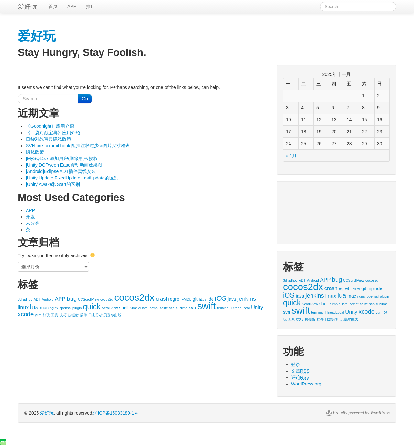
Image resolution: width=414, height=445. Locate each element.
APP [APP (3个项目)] (60, 299)
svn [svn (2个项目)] (192, 307)
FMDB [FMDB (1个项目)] (186, 299)
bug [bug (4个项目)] (72, 298)
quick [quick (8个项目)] (91, 306)
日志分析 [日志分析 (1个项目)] (95, 315)
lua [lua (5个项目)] (34, 306)
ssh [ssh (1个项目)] (172, 308)
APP (71, 6)
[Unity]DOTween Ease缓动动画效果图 (64, 165)
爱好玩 (47, 413)
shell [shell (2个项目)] (123, 307)
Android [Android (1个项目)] (48, 299)
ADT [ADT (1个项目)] (37, 299)
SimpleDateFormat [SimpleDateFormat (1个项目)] (144, 308)
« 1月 (291, 155)
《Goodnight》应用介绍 (50, 126)
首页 (53, 6)
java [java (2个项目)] (232, 299)
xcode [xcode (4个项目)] (26, 314)
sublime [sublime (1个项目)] (182, 308)
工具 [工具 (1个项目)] (54, 315)
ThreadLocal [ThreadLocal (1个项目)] (240, 308)
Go (85, 98)
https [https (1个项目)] (202, 299)
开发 (30, 216)
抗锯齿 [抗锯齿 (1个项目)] (73, 315)
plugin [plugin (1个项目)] (77, 308)
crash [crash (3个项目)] (162, 299)
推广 (90, 6)
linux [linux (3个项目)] (23, 307)
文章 (300, 371)
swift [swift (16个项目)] (206, 306)
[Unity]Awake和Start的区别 (53, 184)
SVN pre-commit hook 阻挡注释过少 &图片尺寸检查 (78, 145)
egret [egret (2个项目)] (175, 299)
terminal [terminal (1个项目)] (223, 308)
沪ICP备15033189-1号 (115, 413)
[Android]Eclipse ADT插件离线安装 (61, 171)
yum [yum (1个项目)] (38, 315)
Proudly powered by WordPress (361, 412)
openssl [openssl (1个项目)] (65, 308)
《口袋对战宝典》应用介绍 (53, 132)
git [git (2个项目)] (195, 299)
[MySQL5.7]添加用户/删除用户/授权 (62, 158)
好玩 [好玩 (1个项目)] (46, 315)
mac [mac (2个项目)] (44, 307)
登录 (295, 364)
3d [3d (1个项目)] (20, 299)
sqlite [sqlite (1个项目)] (164, 308)
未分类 (32, 223)
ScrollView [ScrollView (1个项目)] (110, 308)
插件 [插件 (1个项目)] (83, 315)
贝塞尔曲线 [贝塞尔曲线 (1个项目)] (112, 315)
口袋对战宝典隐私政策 (48, 139)
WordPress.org (306, 383)
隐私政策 (35, 152)
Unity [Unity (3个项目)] (257, 307)
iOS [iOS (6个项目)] (220, 298)
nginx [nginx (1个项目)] (54, 308)
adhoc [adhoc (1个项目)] (27, 299)
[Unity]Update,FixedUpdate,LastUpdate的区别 (72, 177)
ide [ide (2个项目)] (211, 299)
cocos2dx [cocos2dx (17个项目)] (134, 297)
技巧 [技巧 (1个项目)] (63, 315)
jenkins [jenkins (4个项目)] (246, 298)
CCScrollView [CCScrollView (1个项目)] (88, 299)
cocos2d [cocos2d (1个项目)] (106, 299)
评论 (300, 377)
